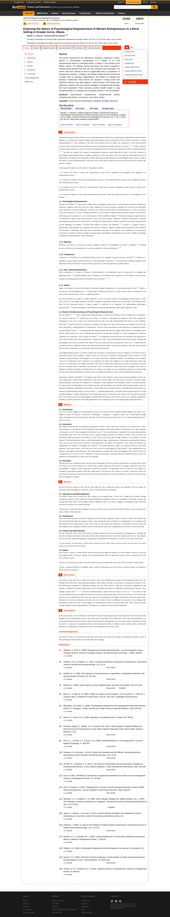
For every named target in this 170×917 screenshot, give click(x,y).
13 (96, 391)
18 (117, 215)
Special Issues (68, 13)
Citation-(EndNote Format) (134, 75)
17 (85, 291)
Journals (26, 907)
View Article (110, 668)
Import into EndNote (82, 125)
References (29, 82)
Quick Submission (104, 13)
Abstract (31, 54)
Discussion (31, 70)
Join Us (145, 2)
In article (67, 656)
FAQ (83, 910)
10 (131, 145)
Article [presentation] (27, 48)
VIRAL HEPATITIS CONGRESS (64, 910)
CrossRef (55, 904)
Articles (121, 13)
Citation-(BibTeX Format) (133, 71)
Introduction (31, 58)
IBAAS (54, 907)
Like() (132, 82)
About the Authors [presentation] (64, 48)
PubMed (122, 688)
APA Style (94, 108)
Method (30, 62)
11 (62, 151)
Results (30, 66)
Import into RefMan (98, 125)
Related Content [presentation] (49, 48)
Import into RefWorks (115, 125)
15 (73, 314)
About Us (121, 2)
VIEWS (126, 23)
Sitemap (84, 904)
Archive (54, 13)
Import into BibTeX (67, 125)
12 (134, 257)
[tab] (27, 48)
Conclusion (31, 74)
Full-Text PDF (129, 52)
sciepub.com (19, 2)
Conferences (85, 13)
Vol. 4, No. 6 (27, 20)
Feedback (85, 907)
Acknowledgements (32, 78)
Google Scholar (58, 901)
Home (42, 13)
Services (153, 2)
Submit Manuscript (133, 2)
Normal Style (66, 109)
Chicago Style (108, 108)
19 (107, 278)
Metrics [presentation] (36, 48)
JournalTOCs (57, 913)
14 (120, 247)
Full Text (29, 13)
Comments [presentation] (79, 48)
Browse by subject (50, 2)
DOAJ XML (129, 59)
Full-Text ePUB (130, 56)
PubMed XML (129, 63)
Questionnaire (86, 913)
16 (75, 314)
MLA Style (80, 108)
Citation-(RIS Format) (132, 67)
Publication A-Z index (34, 2)
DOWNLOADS (139, 23)
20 (76, 203)
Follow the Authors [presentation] (94, 48)
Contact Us (85, 901)
